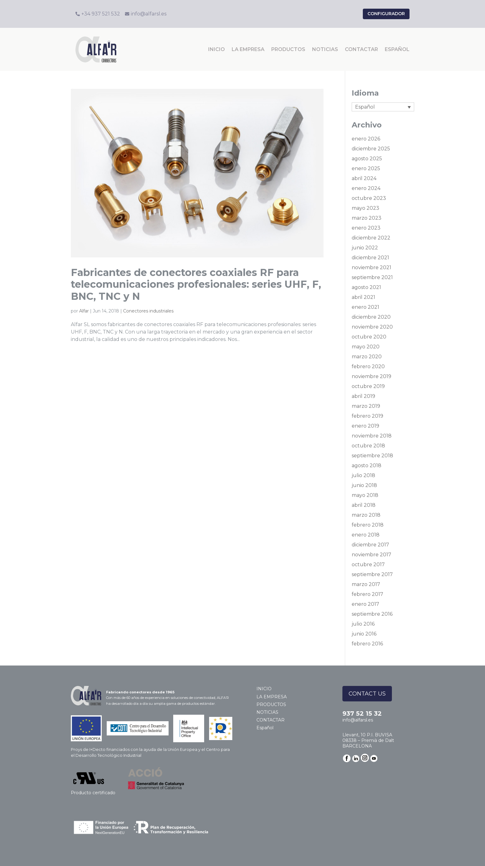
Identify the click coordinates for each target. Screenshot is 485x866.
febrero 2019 (367, 416)
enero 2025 (366, 168)
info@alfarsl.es (357, 720)
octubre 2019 (368, 386)
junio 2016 (364, 634)
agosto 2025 (367, 159)
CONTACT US (367, 693)
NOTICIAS (325, 49)
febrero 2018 (368, 525)
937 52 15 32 (362, 713)
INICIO (216, 49)
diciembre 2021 (370, 258)
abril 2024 (364, 178)
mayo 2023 (365, 208)
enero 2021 (365, 307)
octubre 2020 (369, 337)
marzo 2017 (366, 584)
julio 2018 (363, 475)
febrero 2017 (367, 594)
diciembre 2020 (371, 317)
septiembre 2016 (372, 614)
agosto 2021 (366, 287)
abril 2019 (363, 396)
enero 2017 (365, 604)
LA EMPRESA (248, 49)
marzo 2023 (366, 218)
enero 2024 (366, 188)
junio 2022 (365, 248)
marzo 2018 (366, 515)
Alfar (84, 311)
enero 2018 (366, 535)
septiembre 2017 (372, 574)
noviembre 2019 (371, 376)
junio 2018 (364, 485)
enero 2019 (365, 426)
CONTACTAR (361, 49)
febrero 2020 (368, 366)
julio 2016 (363, 624)
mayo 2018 (365, 495)
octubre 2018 (368, 446)
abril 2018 (364, 505)
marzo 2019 (366, 406)
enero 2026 (366, 139)
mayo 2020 (366, 347)
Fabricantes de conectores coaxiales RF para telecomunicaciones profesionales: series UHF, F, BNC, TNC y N (196, 284)
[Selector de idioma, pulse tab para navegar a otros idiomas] (383, 106)
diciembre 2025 (371, 149)
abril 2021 (363, 297)
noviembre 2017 (371, 555)
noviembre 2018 (372, 436)
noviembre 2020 (372, 327)
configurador (386, 13)
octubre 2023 (369, 198)
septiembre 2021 (372, 277)
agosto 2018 (366, 465)
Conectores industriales (148, 311)
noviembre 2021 (371, 267)
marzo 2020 (367, 357)
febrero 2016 (367, 644)
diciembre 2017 (370, 545)
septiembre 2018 (372, 456)
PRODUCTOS (288, 49)
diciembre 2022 (371, 238)
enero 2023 (366, 228)
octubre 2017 (368, 564)
